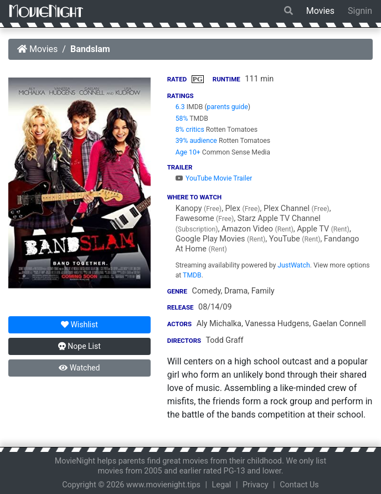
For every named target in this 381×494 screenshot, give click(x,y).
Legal (221, 485)
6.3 (180, 107)
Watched (79, 367)
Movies (320, 11)
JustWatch (293, 265)
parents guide (227, 107)
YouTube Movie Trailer (214, 178)
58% (182, 118)
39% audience (196, 141)
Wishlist (79, 324)
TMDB (192, 275)
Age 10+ (188, 152)
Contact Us (299, 485)
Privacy (256, 485)
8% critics (190, 129)
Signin (360, 11)
